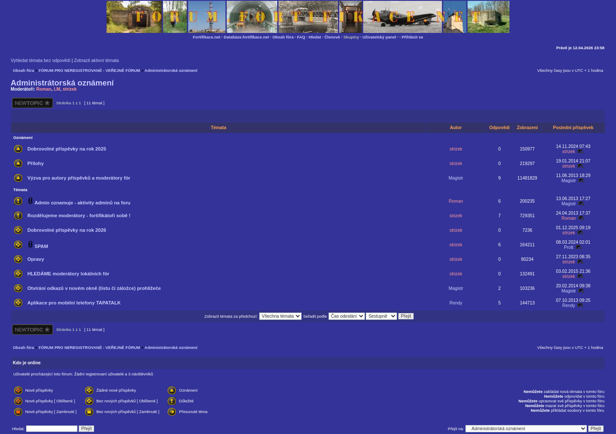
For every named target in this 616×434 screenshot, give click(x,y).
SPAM (41, 246)
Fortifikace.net (206, 37)
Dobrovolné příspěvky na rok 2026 (66, 230)
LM (57, 89)
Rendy (456, 303)
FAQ (301, 37)
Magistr (456, 178)
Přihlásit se (412, 37)
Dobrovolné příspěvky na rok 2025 (66, 148)
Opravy (35, 259)
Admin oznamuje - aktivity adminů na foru (82, 202)
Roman (43, 89)
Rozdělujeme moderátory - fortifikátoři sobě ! (78, 215)
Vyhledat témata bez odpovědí (41, 60)
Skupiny (351, 37)
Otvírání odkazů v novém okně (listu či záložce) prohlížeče (94, 288)
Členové (332, 37)
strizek (69, 89)
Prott (569, 247)
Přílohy (35, 163)
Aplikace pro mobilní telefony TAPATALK (74, 302)
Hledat (315, 37)
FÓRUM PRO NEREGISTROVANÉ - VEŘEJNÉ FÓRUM (89, 70)
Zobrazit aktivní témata (96, 60)
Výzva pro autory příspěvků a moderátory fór (78, 177)
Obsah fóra (283, 37)
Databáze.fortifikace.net (246, 37)
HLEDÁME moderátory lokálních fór (68, 273)
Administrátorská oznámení (171, 70)
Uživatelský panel (379, 37)
